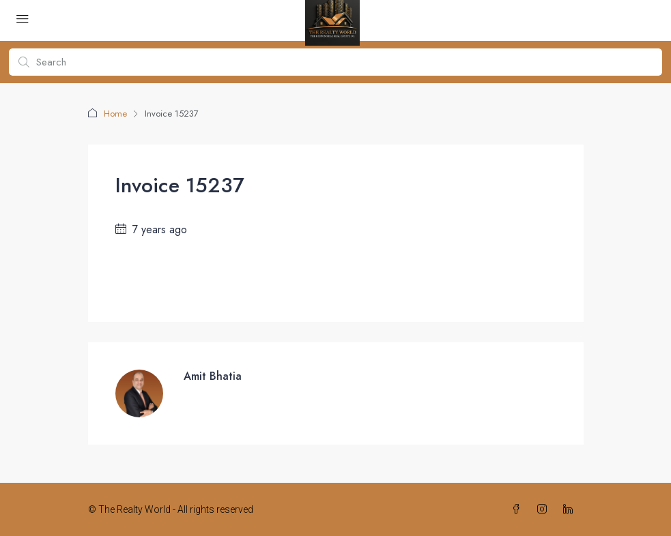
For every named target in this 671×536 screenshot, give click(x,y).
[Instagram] (544, 509)
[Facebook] (518, 509)
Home (115, 113)
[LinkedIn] (570, 509)
